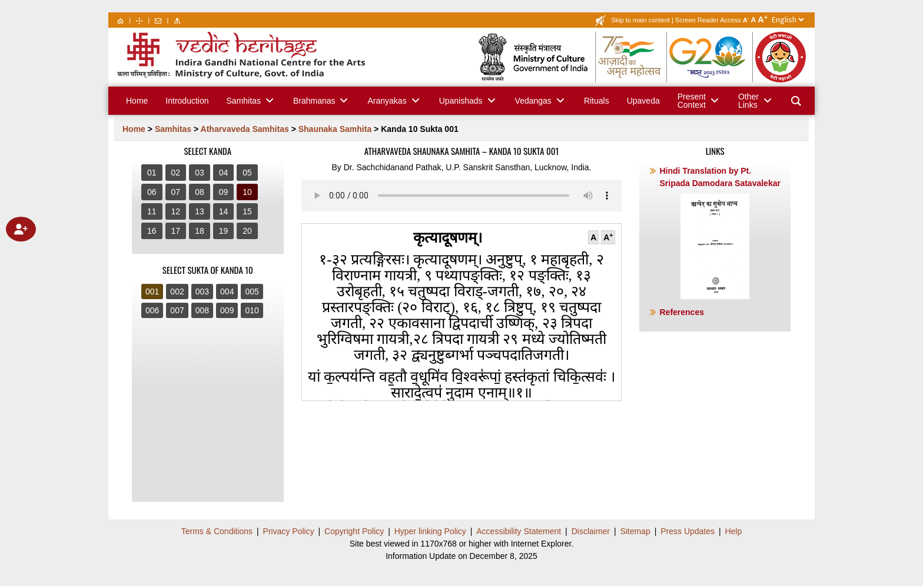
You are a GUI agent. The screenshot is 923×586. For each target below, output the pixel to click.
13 (199, 211)
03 (199, 172)
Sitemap (635, 531)
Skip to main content (640, 20)
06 (152, 192)
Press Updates (687, 531)
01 (152, 172)
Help (733, 531)
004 (227, 291)
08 (199, 192)
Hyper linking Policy (430, 531)
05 (247, 172)
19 (223, 231)
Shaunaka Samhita (335, 129)
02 (176, 172)
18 (199, 231)
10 (247, 192)
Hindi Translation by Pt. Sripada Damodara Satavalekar (719, 232)
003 (202, 291)
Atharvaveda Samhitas (245, 129)
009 (227, 310)
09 (223, 192)
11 (152, 211)
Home (133, 129)
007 (177, 310)
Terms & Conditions (217, 531)
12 (176, 211)
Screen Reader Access (708, 20)
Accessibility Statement (518, 531)
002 (177, 291)
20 (247, 231)
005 (251, 291)
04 (223, 172)
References (681, 312)
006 (152, 310)
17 (176, 231)
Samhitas (173, 129)
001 (152, 291)
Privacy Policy (288, 531)
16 (152, 231)
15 (247, 211)
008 (202, 310)
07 (176, 192)
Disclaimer (591, 531)
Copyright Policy (354, 531)
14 (223, 211)
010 (251, 310)
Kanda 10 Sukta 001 (420, 129)
